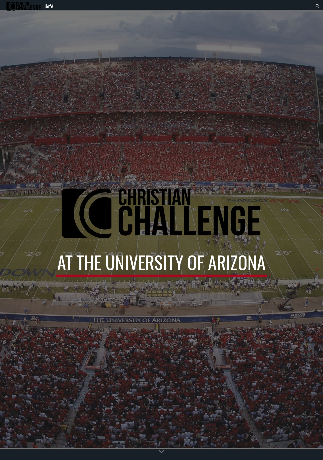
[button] (317, 6)
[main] (161, 266)
